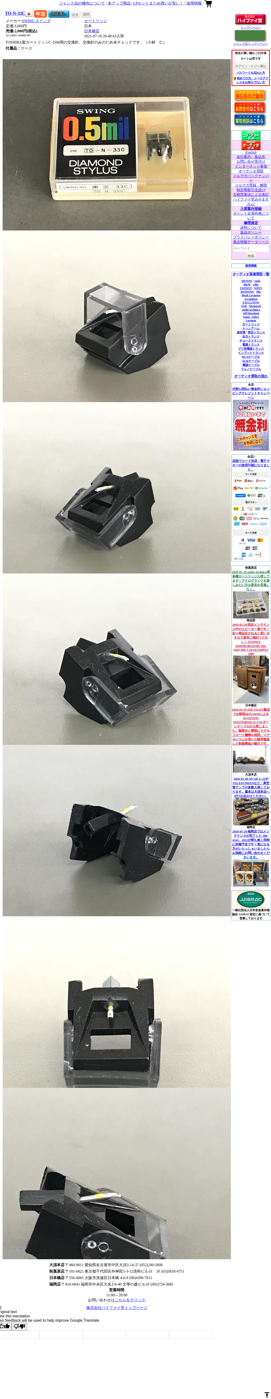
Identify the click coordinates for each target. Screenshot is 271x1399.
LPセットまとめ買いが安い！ (158, 3)
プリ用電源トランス (251, 348)
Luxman (251, 320)
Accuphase (250, 299)
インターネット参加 (251, 166)
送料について (251, 228)
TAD (244, 306)
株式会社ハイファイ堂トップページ (116, 1308)
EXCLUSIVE (251, 302)
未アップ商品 (119, 3)
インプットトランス (251, 352)
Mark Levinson (250, 295)
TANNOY (246, 288)
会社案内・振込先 (251, 157)
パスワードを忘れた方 (250, 72)
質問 (86, 14)
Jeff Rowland (251, 313)
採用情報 (194, 3)
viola (257, 281)
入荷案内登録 (251, 209)
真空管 (241, 332)
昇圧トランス (256, 332)
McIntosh (255, 306)
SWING (36, 21)
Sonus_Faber (251, 317)
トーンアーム (251, 328)
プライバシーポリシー (251, 237)
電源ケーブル (251, 365)
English (250, 152)
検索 (251, 256)
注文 (75, 15)
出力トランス (251, 336)
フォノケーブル (251, 369)
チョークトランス (250, 340)
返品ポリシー (251, 232)
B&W (247, 284)
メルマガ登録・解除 (251, 185)
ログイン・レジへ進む (250, 66)
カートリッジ (95, 21)
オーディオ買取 (251, 171)
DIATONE (247, 291)
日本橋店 (91, 31)
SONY (258, 288)
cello (255, 284)
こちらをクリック (130, 1300)
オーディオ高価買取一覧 (251, 274)
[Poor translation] (19, 1327)
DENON (247, 281)
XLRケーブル (251, 361)
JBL (258, 291)
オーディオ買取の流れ (251, 376)
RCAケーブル (251, 357)
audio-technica (251, 309)
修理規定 (251, 223)
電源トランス (251, 344)
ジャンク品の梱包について (82, 3)
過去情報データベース (251, 242)
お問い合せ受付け (251, 161)
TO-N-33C (15, 13)
